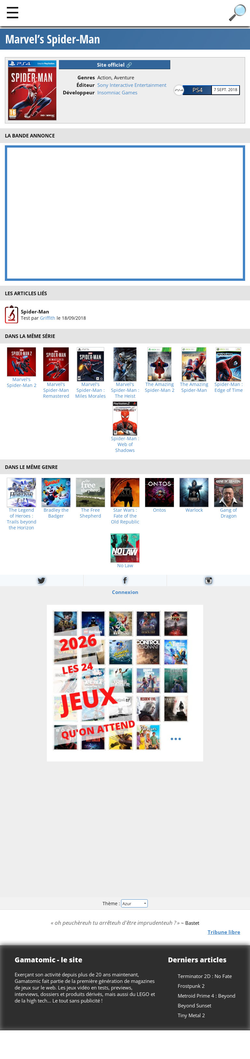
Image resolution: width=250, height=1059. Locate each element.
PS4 (197, 90)
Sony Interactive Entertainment (131, 85)
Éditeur (85, 85)
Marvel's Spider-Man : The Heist (125, 390)
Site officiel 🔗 (114, 64)
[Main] (12, 12)
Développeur (79, 92)
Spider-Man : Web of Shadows (125, 444)
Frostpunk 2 (191, 986)
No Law (125, 566)
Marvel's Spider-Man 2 (21, 382)
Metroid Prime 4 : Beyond (206, 995)
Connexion (125, 591)
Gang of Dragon (228, 513)
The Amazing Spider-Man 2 (159, 387)
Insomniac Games (117, 92)
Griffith (47, 318)
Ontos (159, 510)
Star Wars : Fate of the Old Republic (125, 516)
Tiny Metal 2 (191, 1015)
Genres (86, 77)
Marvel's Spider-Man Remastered (56, 390)
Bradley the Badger (56, 513)
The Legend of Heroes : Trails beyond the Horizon (21, 519)
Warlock (194, 510)
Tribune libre (224, 932)
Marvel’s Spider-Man (52, 39)
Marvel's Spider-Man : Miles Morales (90, 390)
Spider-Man (35, 311)
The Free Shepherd (90, 513)
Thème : (125, 903)
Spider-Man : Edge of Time (229, 387)
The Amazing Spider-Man (194, 387)
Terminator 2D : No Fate (205, 976)
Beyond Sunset (194, 1005)
